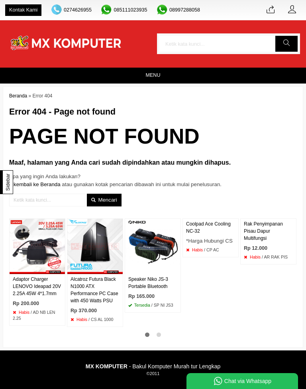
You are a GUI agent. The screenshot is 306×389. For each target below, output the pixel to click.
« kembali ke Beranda (35, 184)
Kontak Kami (23, 10)
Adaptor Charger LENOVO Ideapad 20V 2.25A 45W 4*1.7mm (37, 286)
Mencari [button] (104, 200)
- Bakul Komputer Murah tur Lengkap (153, 366)
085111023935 (130, 10)
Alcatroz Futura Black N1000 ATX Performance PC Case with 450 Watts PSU (94, 289)
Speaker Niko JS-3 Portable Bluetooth (148, 282)
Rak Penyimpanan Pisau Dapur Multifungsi (263, 231)
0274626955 (78, 10)
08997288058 (184, 10)
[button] (286, 44)
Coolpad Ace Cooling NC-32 (208, 227)
